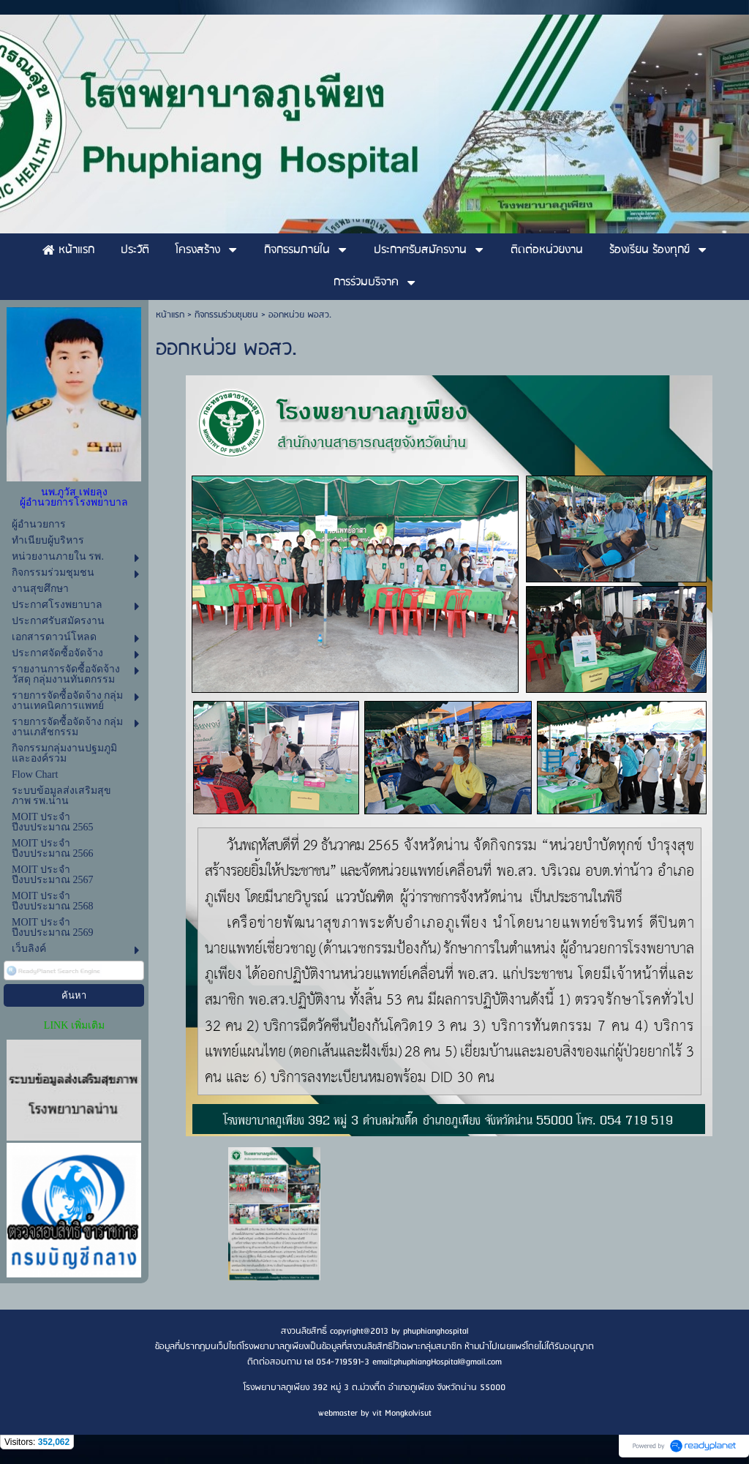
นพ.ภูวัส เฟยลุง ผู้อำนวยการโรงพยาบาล (74, 497)
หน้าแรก (170, 315)
